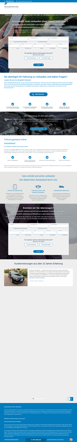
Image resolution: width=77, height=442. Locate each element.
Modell (23, 230)
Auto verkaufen (46, 6)
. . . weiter (37, 65)
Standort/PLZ (60, 230)
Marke (11, 230)
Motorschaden (53, 6)
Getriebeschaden (60, 6)
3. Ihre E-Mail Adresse (53, 224)
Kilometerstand (48, 230)
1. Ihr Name (12, 224)
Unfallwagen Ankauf (68, 6)
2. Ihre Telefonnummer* (34, 224)
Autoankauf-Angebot (47, 244)
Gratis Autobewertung (32, 244)
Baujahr (35, 230)
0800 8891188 (36, 439)
